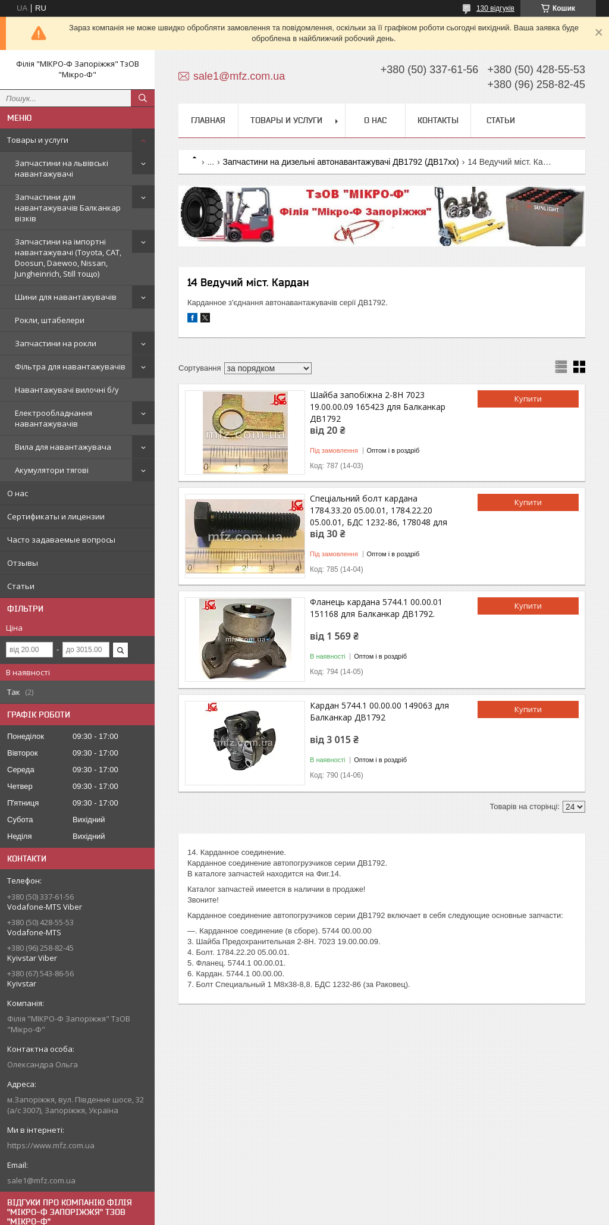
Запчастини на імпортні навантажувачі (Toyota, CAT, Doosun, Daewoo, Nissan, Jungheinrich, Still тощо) (68, 257)
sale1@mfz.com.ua (41, 1180)
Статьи (20, 586)
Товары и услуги (37, 139)
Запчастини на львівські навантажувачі (61, 168)
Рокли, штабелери (49, 320)
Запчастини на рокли (55, 343)
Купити (528, 398)
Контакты (438, 120)
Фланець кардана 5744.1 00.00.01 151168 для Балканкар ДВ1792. (376, 607)
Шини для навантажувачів (66, 297)
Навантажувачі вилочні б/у (67, 389)
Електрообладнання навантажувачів (53, 418)
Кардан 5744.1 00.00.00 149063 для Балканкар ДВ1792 (379, 711)
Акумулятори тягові (52, 470)
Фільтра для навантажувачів (70, 366)
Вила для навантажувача (63, 446)
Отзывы (22, 562)
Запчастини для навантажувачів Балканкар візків (68, 208)
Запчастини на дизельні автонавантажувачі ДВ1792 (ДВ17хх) (341, 162)
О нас (17, 493)
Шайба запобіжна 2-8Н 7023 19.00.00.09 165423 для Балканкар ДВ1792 (377, 406)
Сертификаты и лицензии (56, 516)
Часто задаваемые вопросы (61, 539)
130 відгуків (495, 8)
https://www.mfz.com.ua (51, 1145)
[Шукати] (143, 98)
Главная (208, 120)
